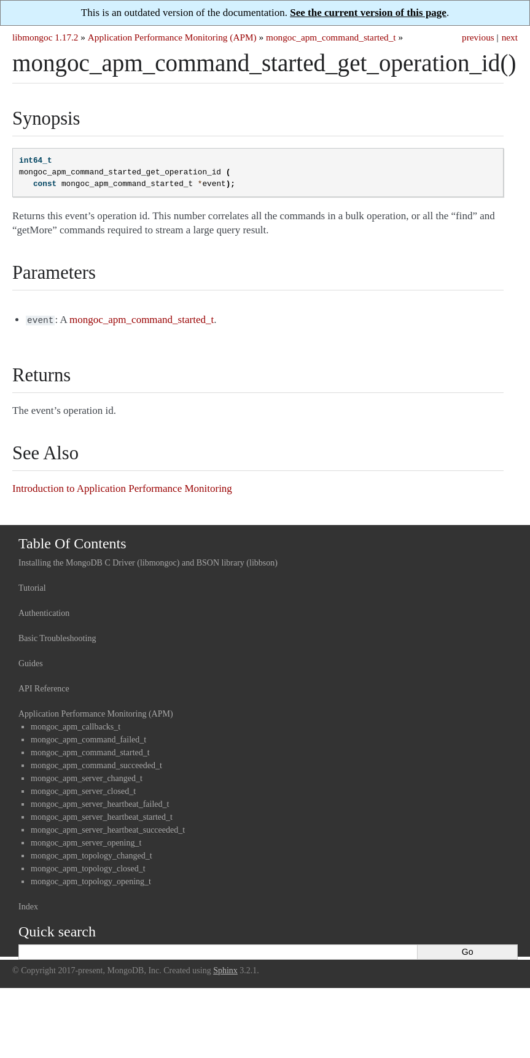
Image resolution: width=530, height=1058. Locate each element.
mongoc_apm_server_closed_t (83, 790)
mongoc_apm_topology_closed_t (88, 867)
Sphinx (225, 969)
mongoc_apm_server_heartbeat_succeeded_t (108, 828)
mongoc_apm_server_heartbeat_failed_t (100, 802)
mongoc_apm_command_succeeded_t (96, 764)
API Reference (43, 687)
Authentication (43, 612)
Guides (30, 662)
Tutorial (32, 586)
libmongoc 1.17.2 (45, 37)
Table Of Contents (72, 542)
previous (478, 37)
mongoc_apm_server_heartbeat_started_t (102, 815)
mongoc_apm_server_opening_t (86, 841)
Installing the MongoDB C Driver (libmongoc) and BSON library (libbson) (148, 561)
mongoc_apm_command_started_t (331, 37)
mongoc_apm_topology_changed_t (91, 854)
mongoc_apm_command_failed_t (88, 738)
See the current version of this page (368, 12)
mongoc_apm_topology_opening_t (91, 880)
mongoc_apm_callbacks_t (75, 725)
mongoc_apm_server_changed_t (86, 777)
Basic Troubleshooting (57, 637)
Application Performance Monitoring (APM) (172, 37)
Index (28, 905)
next (510, 37)
